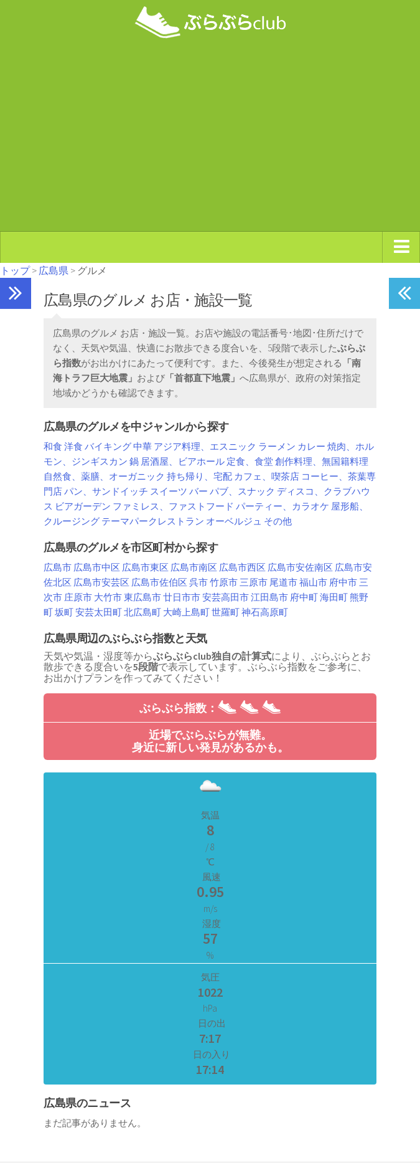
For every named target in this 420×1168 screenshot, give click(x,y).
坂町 (64, 612)
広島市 (58, 567)
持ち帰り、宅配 (199, 476)
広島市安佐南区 (300, 567)
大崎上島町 (186, 612)
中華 (142, 446)
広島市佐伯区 (159, 582)
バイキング (108, 446)
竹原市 (224, 582)
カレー (311, 446)
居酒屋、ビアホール (183, 461)
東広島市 (142, 597)
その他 (278, 521)
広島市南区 (193, 567)
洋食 (73, 446)
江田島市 (269, 597)
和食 (53, 446)
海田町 (334, 597)
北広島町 (142, 612)
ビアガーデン (83, 506)
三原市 (254, 582)
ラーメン (277, 446)
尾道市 (283, 582)
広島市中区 (96, 567)
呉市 (198, 582)
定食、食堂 (249, 461)
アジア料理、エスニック (205, 446)
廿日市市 (181, 597)
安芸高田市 (225, 597)
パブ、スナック (242, 491)
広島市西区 (242, 567)
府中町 (304, 597)
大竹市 (108, 597)
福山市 (313, 582)
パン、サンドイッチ (106, 491)
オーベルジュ (234, 521)
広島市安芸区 (101, 582)
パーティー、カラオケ (282, 506)
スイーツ (168, 491)
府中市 (343, 582)
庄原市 (78, 597)
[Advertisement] (210, 138)
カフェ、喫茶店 (266, 476)
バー (198, 491)
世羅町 (226, 612)
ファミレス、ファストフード (173, 506)
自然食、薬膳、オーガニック (104, 476)
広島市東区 (145, 567)
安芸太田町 (98, 612)
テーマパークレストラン (152, 521)
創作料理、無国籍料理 (321, 461)
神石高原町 (264, 612)
